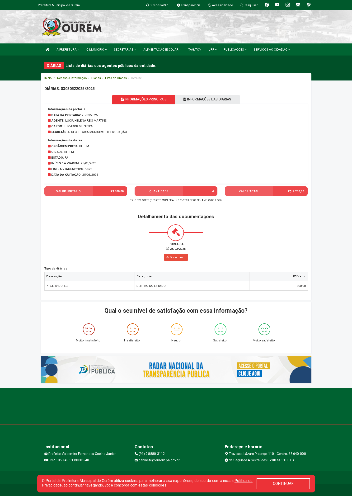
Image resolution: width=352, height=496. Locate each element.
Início (48, 78)
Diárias (96, 78)
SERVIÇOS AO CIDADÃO (272, 49)
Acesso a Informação (72, 78)
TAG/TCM (195, 49)
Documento (175, 257)
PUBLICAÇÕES (235, 49)
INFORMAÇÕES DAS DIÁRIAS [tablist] (209, 99)
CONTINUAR (283, 483)
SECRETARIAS (125, 49)
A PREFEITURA (67, 49)
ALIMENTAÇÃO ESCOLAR (162, 49)
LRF (213, 49)
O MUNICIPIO (96, 49)
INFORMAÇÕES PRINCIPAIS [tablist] (142, 99)
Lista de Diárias (116, 78)
